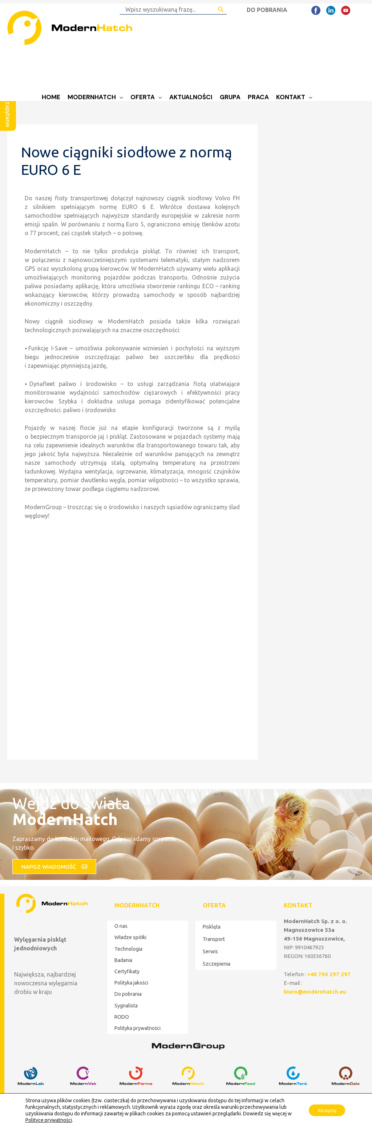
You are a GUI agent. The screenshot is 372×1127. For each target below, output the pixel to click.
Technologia (128, 949)
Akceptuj (324, 1110)
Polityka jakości (131, 983)
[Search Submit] (221, 9)
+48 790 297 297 (329, 974)
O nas (121, 926)
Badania (123, 960)
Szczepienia (216, 964)
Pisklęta (212, 927)
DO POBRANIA (267, 10)
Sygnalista (126, 1006)
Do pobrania (128, 994)
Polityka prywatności (137, 1028)
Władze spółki (130, 937)
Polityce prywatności (54, 1120)
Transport (214, 939)
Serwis (210, 951)
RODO (121, 1017)
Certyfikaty (127, 971)
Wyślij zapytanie (8, 106)
